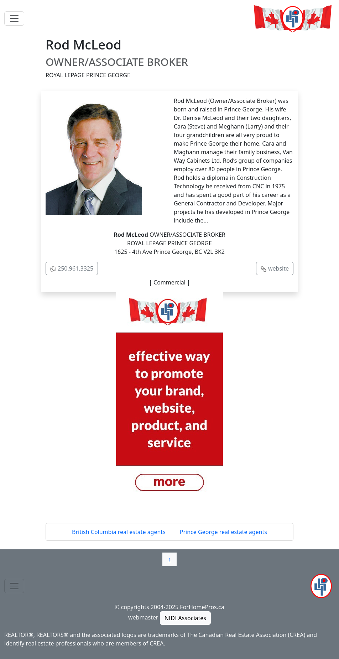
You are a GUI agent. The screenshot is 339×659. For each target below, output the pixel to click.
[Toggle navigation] (14, 18)
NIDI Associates (185, 618)
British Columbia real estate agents (119, 532)
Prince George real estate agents (223, 532)
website (278, 268)
